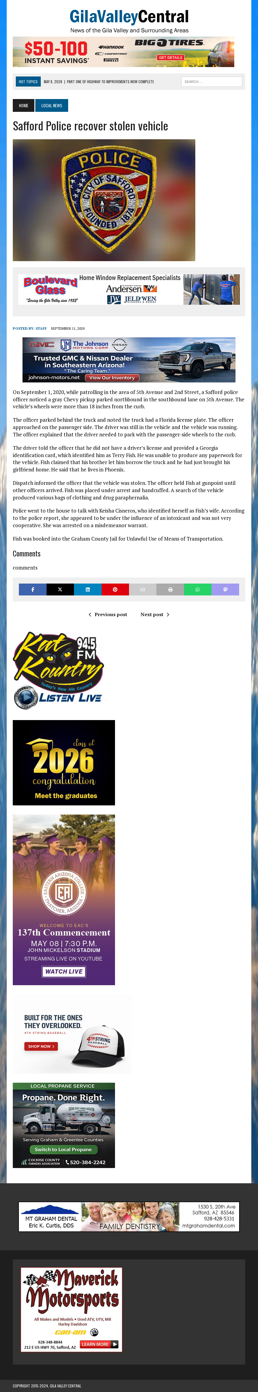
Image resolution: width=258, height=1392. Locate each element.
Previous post (108, 614)
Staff (41, 328)
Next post (155, 614)
